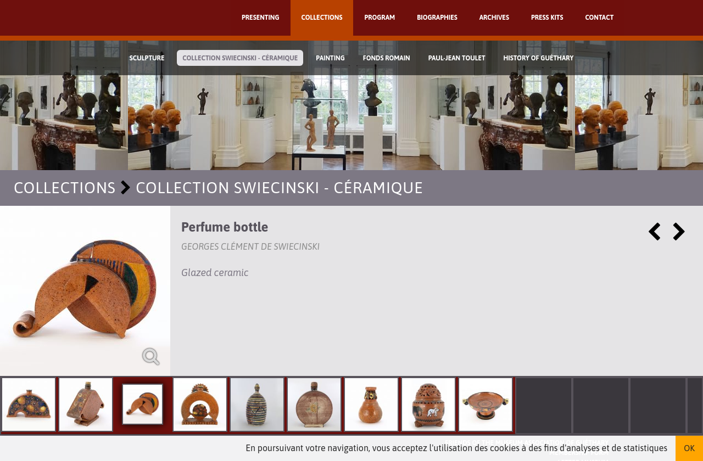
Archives (494, 17)
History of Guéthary (539, 58)
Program (379, 17)
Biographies (437, 17)
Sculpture (147, 58)
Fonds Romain (386, 58)
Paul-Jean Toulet (457, 58)
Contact (599, 17)
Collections (322, 17)
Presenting (261, 17)
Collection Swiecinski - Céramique (240, 58)
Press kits (547, 17)
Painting (330, 58)
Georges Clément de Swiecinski (250, 246)
